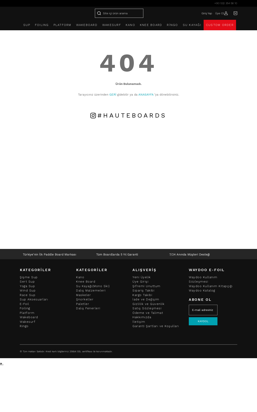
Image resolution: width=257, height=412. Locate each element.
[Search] (119, 13)
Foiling (25, 308)
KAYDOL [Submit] (203, 321)
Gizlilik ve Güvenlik (148, 304)
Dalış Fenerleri (88, 308)
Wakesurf (27, 322)
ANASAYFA (145, 94)
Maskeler (83, 295)
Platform (27, 313)
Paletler (82, 304)
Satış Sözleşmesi (147, 308)
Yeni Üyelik (141, 277)
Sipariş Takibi (143, 290)
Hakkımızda (141, 317)
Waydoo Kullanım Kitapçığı (211, 286)
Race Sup (27, 295)
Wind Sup (28, 290)
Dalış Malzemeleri (91, 290)
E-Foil (24, 304)
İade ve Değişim (145, 299)
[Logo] (44, 13)
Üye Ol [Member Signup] (218, 13)
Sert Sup (27, 281)
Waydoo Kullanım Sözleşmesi (203, 279)
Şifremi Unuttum (146, 286)
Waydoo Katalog (202, 290)
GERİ (112, 94)
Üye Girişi (140, 281)
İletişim (138, 322)
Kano (80, 277)
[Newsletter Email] (203, 310)
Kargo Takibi (142, 295)
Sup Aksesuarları (34, 299)
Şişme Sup (29, 277)
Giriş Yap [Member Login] (205, 13)
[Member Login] (225, 13)
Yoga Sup (27, 286)
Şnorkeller (85, 299)
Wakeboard (29, 317)
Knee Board (85, 281)
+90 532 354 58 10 (225, 3)
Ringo (24, 326)
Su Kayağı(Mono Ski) (93, 286)
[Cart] (234, 13)
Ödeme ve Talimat (147, 313)
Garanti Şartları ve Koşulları (155, 326)
